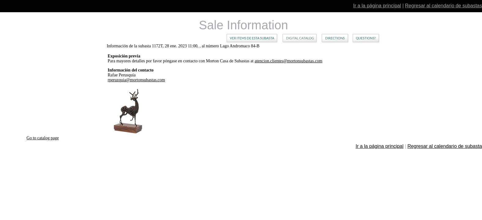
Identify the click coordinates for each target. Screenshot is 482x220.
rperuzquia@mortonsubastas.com (136, 80)
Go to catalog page (43, 138)
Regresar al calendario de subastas (443, 5)
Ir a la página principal (377, 5)
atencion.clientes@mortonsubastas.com (288, 61)
